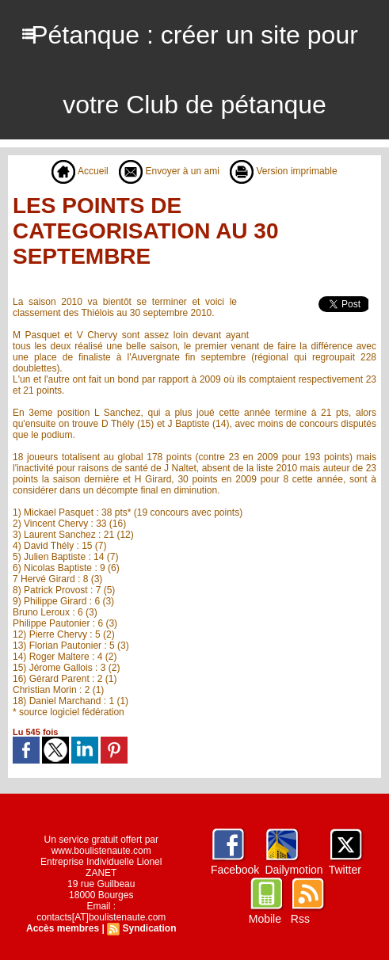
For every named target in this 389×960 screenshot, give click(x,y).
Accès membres (62, 928)
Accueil (79, 171)
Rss (300, 918)
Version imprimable (283, 171)
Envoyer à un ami (169, 171)
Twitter (345, 869)
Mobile (265, 918)
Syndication (149, 928)
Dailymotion (293, 869)
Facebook (235, 869)
